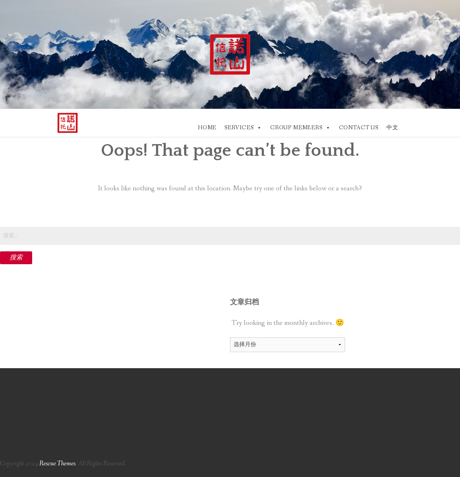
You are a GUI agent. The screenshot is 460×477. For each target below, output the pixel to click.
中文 (392, 127)
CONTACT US (358, 127)
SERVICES (239, 127)
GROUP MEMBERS (296, 127)
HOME (207, 127)
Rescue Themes (57, 463)
